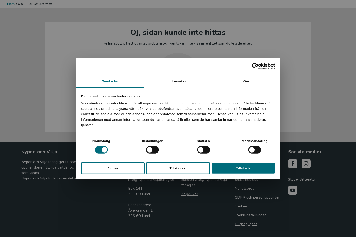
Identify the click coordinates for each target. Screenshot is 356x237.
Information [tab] (178, 81)
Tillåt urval (178, 168)
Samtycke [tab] (110, 81)
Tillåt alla (243, 168)
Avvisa (112, 168)
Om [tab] (246, 81)
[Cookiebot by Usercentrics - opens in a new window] (255, 66)
